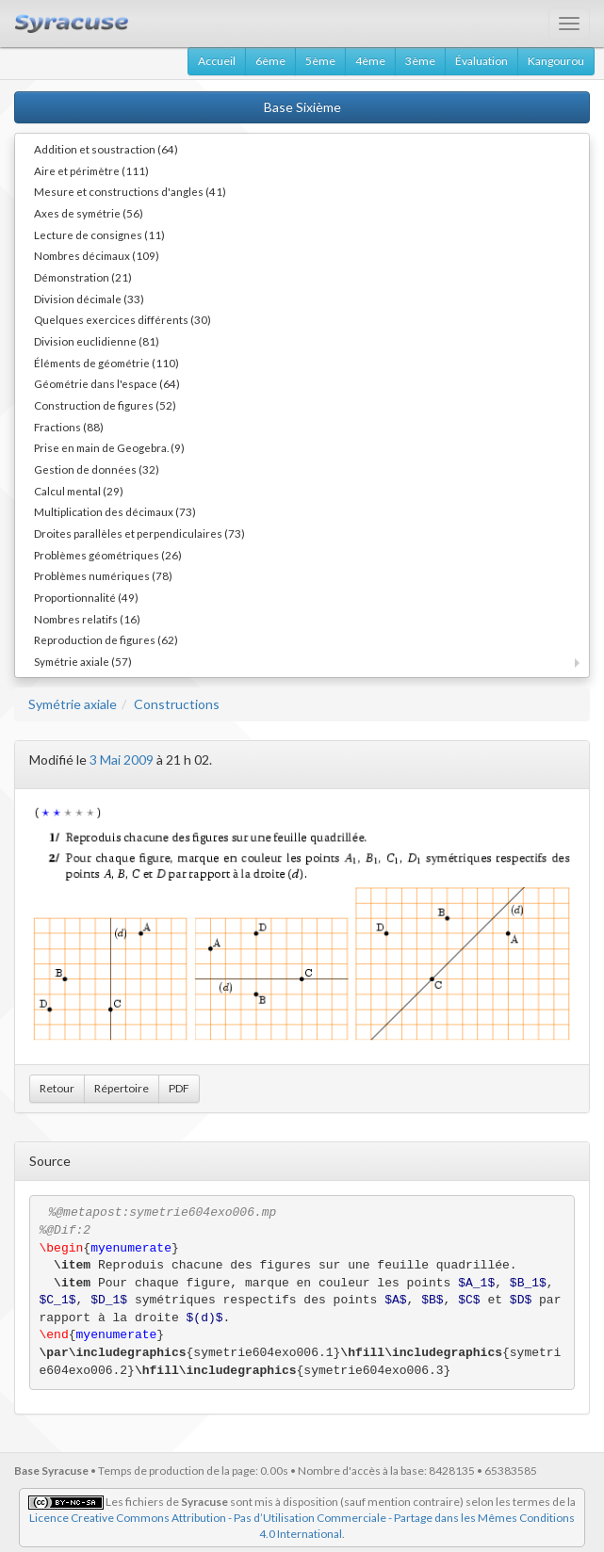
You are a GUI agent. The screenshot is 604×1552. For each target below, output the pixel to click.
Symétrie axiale (72, 704)
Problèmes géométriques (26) (108, 554)
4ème (370, 61)
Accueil (217, 61)
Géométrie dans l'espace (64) (107, 383)
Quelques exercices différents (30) (122, 319)
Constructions (177, 704)
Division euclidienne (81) (96, 341)
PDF (179, 1088)
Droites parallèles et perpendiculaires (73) (139, 533)
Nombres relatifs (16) (87, 618)
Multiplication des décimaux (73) (115, 511)
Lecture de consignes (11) (99, 234)
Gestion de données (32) (96, 469)
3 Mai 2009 (122, 760)
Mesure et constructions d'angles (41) (130, 191)
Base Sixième (302, 107)
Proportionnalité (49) (86, 597)
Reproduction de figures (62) (106, 639)
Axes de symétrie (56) (88, 212)
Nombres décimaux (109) (96, 255)
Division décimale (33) (89, 298)
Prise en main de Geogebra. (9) (109, 447)
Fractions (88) (69, 426)
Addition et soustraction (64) (106, 148)
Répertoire (121, 1088)
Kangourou (556, 61)
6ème (270, 61)
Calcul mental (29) (78, 490)
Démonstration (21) (83, 276)
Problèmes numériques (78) (103, 575)
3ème (420, 61)
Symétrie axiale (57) (83, 661)
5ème (320, 61)
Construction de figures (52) (105, 405)
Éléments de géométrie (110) (106, 362)
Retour (57, 1088)
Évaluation (481, 61)
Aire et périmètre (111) (91, 170)
